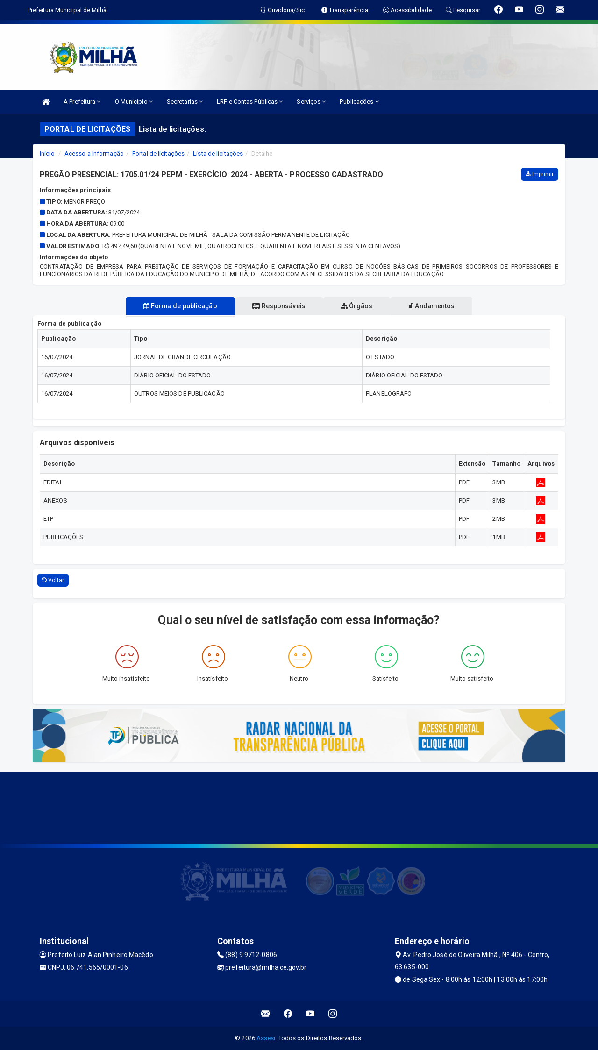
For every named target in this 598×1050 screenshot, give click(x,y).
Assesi (266, 1038)
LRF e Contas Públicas (250, 101)
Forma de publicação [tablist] (174, 306)
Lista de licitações (218, 153)
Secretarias (185, 101)
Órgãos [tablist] (359, 306)
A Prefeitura (82, 101)
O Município (134, 101)
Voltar (53, 580)
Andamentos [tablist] (437, 306)
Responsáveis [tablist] (276, 306)
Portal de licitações (158, 153)
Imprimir (540, 174)
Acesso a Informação (94, 153)
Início (47, 153)
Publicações (359, 101)
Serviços (311, 101)
